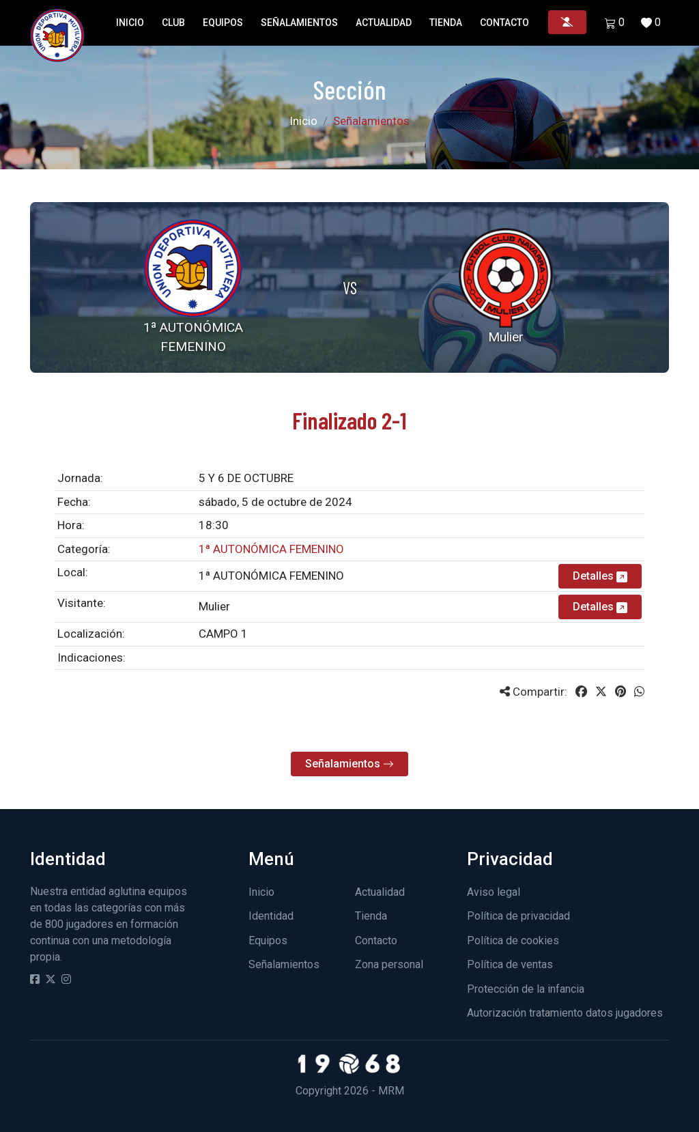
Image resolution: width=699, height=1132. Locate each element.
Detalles (600, 575)
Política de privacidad (518, 915)
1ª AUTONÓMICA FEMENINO (271, 575)
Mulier (214, 606)
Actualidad (384, 22)
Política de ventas (510, 964)
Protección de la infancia (525, 988)
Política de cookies (513, 940)
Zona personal (389, 964)
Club (173, 22)
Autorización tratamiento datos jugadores (565, 1012)
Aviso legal (493, 892)
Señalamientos (299, 22)
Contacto (504, 22)
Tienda (445, 22)
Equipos (223, 22)
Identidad (271, 915)
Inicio (130, 22)
